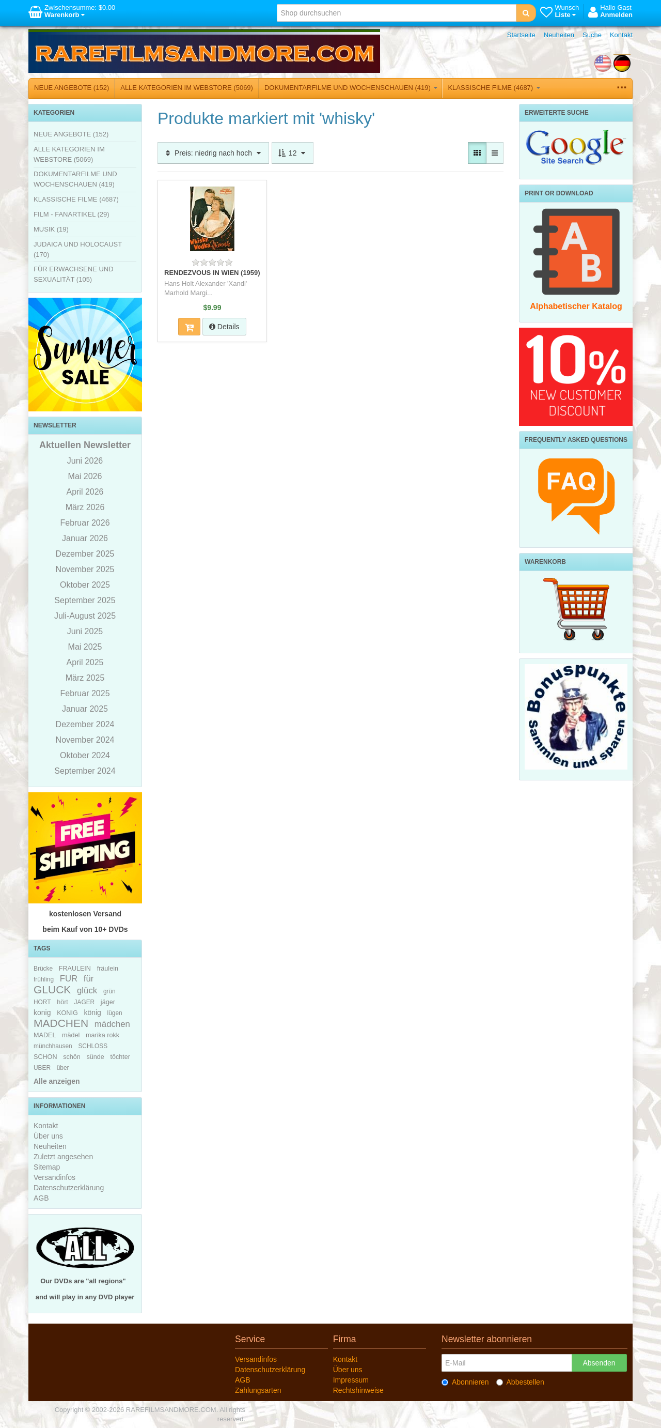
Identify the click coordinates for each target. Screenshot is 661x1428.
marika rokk (102, 1035)
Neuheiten (559, 35)
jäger (108, 1002)
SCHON (45, 1057)
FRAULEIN (75, 968)
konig (42, 1012)
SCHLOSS (92, 1046)
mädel (71, 1035)
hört (62, 1002)
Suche (592, 35)
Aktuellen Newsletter (85, 445)
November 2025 (85, 569)
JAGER (84, 1002)
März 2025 (85, 677)
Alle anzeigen (57, 1081)
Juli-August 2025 (85, 615)
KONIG (67, 1013)
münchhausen (53, 1046)
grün (109, 991)
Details (224, 327)
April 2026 (84, 491)
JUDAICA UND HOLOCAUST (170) (78, 249)
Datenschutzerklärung (69, 1188)
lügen (114, 1013)
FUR (69, 979)
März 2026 (85, 507)
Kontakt (621, 35)
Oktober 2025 (85, 584)
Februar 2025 (84, 693)
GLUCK (52, 989)
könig (92, 1012)
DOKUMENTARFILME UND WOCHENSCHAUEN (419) (351, 87)
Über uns (48, 1136)
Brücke (43, 968)
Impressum (351, 1380)
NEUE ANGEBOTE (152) (71, 87)
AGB (41, 1198)
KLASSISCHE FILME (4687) (494, 87)
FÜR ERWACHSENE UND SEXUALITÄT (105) (74, 274)
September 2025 (84, 600)
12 (292, 153)
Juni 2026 (85, 460)
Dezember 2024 (85, 724)
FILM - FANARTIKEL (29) (71, 214)
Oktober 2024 (85, 755)
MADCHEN (61, 1023)
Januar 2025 (85, 708)
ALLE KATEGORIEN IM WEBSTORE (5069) (186, 87)
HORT (42, 1002)
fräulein (107, 968)
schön (72, 1057)
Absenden (599, 1363)
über (63, 1067)
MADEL (45, 1035)
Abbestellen (520, 1382)
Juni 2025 (85, 631)
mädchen (112, 1024)
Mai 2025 (85, 646)
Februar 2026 (84, 522)
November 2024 (85, 739)
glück (87, 990)
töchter (120, 1057)
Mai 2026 (85, 476)
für (89, 979)
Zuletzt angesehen (63, 1157)
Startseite (521, 35)
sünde (95, 1057)
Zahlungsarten (258, 1390)
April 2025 (84, 662)
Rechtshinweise (358, 1390)
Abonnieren (465, 1382)
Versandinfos (54, 1177)
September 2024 (84, 770)
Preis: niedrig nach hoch (213, 153)
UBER (42, 1067)
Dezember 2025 (85, 553)
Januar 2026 (85, 538)
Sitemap (47, 1167)
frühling (44, 979)
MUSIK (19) (51, 229)
